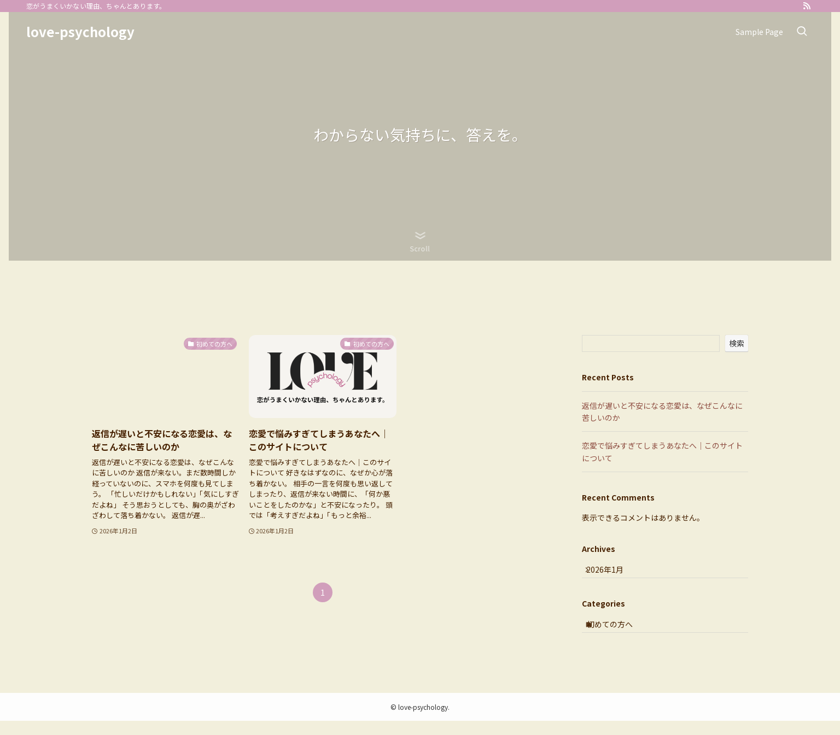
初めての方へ (618, 635)
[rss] (807, 6)
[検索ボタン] (802, 31)
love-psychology (80, 31)
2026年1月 (612, 573)
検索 (736, 343)
